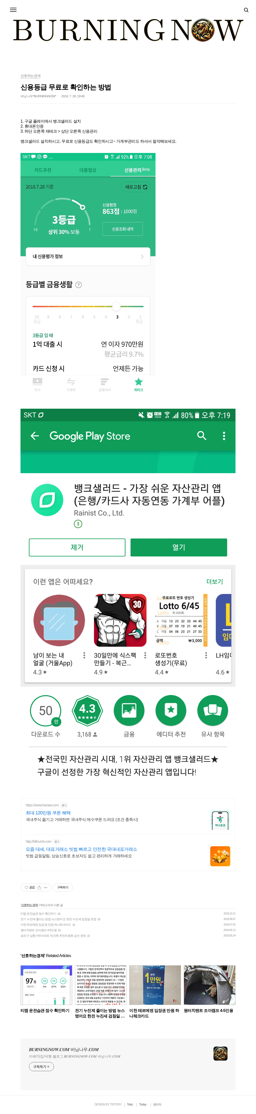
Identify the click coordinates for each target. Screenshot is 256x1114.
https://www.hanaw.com (42, 805)
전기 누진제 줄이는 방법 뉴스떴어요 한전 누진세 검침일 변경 (58, 919)
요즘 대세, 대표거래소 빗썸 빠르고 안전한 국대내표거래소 (81, 849)
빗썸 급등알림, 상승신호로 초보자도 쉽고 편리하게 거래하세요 (79, 856)
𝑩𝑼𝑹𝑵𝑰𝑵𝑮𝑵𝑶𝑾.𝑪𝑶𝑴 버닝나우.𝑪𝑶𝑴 (63, 1049)
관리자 (157, 1104)
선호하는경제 (29, 905)
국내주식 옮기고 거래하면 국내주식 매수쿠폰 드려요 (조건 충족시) (82, 819)
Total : (130, 1104)
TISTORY (116, 1104)
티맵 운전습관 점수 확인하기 (38, 913)
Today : (143, 1104)
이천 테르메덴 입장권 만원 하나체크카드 (45, 924)
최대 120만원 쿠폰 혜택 (48, 812)
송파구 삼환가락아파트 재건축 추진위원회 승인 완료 (53, 935)
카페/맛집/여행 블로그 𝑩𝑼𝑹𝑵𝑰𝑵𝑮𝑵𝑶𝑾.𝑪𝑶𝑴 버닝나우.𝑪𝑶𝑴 (74, 1056)
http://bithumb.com (39, 841)
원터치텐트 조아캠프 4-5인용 (38, 930)
